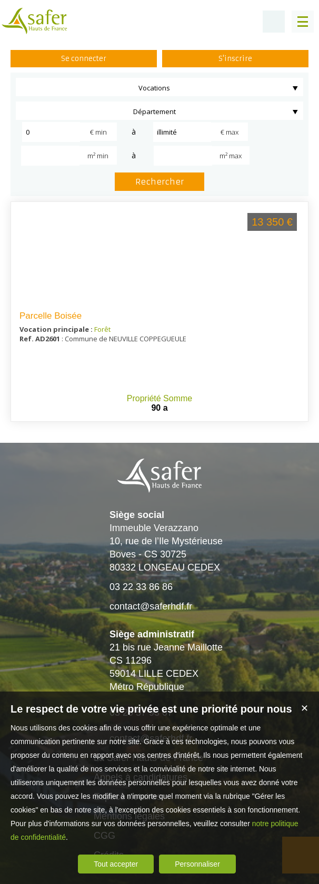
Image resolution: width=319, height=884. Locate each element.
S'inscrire (235, 58)
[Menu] (303, 22)
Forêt (102, 329)
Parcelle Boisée (50, 316)
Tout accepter (116, 864)
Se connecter (83, 58)
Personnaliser (197, 864)
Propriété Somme (160, 398)
